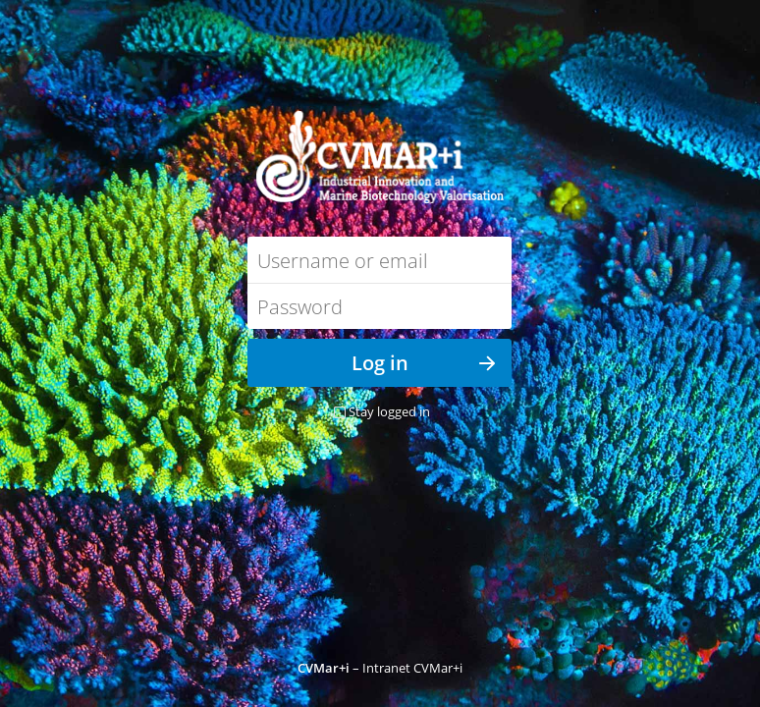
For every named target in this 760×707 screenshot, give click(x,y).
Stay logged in (389, 411)
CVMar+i (324, 668)
